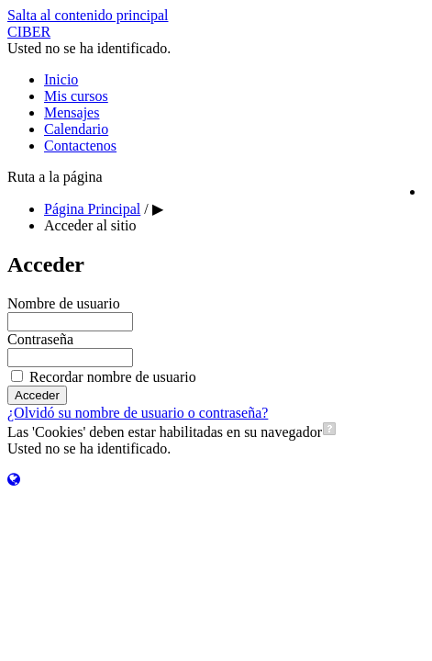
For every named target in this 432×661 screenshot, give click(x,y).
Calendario (76, 129)
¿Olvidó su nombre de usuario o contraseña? (137, 412)
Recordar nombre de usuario (112, 377)
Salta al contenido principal (88, 15)
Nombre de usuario (63, 303)
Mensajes (71, 112)
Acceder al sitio (90, 225)
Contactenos (80, 145)
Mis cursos (76, 96)
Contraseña (40, 339)
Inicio (61, 79)
